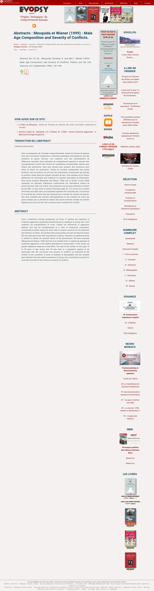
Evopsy (16, 44)
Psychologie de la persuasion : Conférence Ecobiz (130, 106)
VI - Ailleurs (130, 281)
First (80, 3)
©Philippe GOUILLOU (95, 584)
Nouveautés (94, 3)
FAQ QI (130, 328)
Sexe (136, 3)
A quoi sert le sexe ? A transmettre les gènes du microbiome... (130, 93)
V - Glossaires (130, 275)
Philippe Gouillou (20, 47)
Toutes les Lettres (130, 379)
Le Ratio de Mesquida (28, 125)
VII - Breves (130, 286)
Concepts (24, 44)
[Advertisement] (55, 98)
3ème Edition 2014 (130, 79)
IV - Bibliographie (130, 270)
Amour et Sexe (130, 185)
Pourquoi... (68, 3)
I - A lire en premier (130, 254)
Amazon (36, 582)
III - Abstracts (130, 265)
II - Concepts (130, 260)
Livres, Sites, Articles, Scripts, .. (130, 54)
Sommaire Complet (130, 249)
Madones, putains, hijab (130, 147)
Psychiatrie (130, 214)
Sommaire (109, 3)
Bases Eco (130, 458)
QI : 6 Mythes (130, 323)
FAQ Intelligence (130, 333)
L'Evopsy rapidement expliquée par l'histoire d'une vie (130, 136)
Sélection (123, 3)
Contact (147, 3)
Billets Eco (130, 463)
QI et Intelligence (130, 219)
